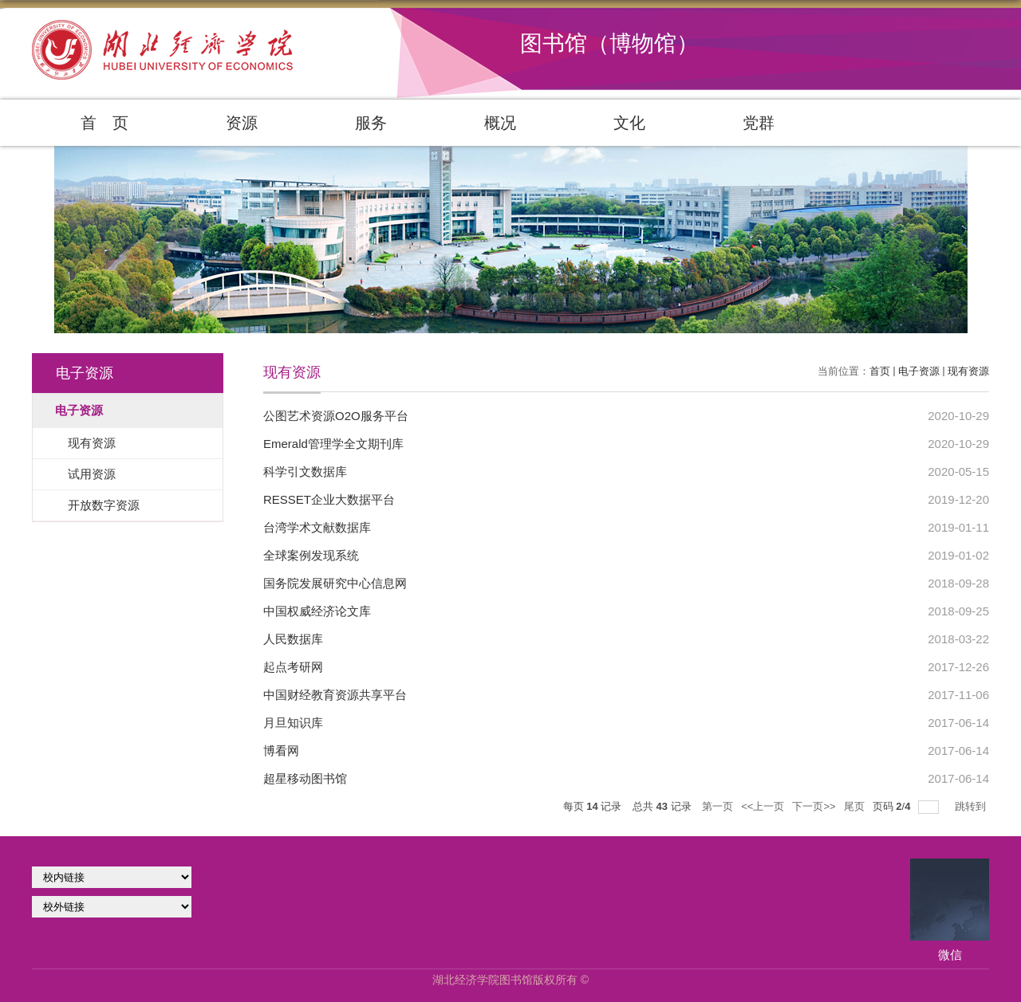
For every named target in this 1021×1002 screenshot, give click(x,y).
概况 (500, 123)
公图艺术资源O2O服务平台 (335, 415)
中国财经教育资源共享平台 (335, 694)
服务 (371, 123)
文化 (629, 123)
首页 (879, 371)
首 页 (104, 123)
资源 (242, 123)
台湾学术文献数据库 (317, 527)
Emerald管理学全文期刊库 (333, 443)
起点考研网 (293, 667)
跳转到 (972, 806)
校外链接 (111, 907)
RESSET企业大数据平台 (329, 499)
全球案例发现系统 (311, 555)
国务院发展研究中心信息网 (335, 583)
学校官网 (111, 877)
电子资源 (919, 371)
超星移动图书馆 (305, 778)
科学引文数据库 (305, 471)
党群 (759, 123)
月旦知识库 (293, 722)
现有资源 (968, 371)
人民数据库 (293, 639)
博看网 (281, 750)
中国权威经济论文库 (317, 611)
